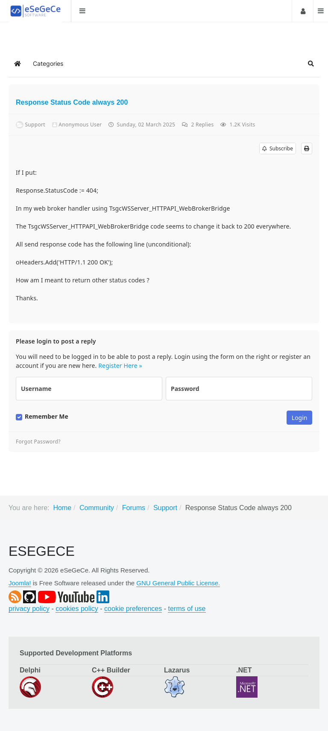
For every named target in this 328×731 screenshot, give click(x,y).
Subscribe (277, 148)
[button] (310, 64)
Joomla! (20, 583)
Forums (133, 507)
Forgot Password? (38, 442)
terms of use (186, 608)
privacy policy (29, 608)
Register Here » (120, 365)
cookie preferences (133, 608)
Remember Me (46, 416)
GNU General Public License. (178, 583)
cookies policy (77, 608)
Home (62, 507)
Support (165, 507)
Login (302, 11)
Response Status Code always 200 (72, 102)
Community (96, 507)
